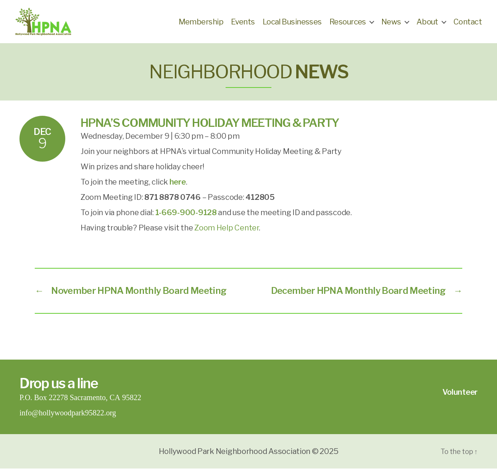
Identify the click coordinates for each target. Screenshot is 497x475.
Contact (467, 24)
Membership (201, 24)
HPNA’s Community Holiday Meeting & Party (210, 129)
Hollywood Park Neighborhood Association (234, 457)
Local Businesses (292, 24)
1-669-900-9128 (186, 219)
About (427, 24)
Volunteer (460, 398)
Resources (347, 24)
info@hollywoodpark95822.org (67, 419)
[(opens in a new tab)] (177, 188)
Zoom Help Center (226, 234)
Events (243, 24)
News (391, 24)
